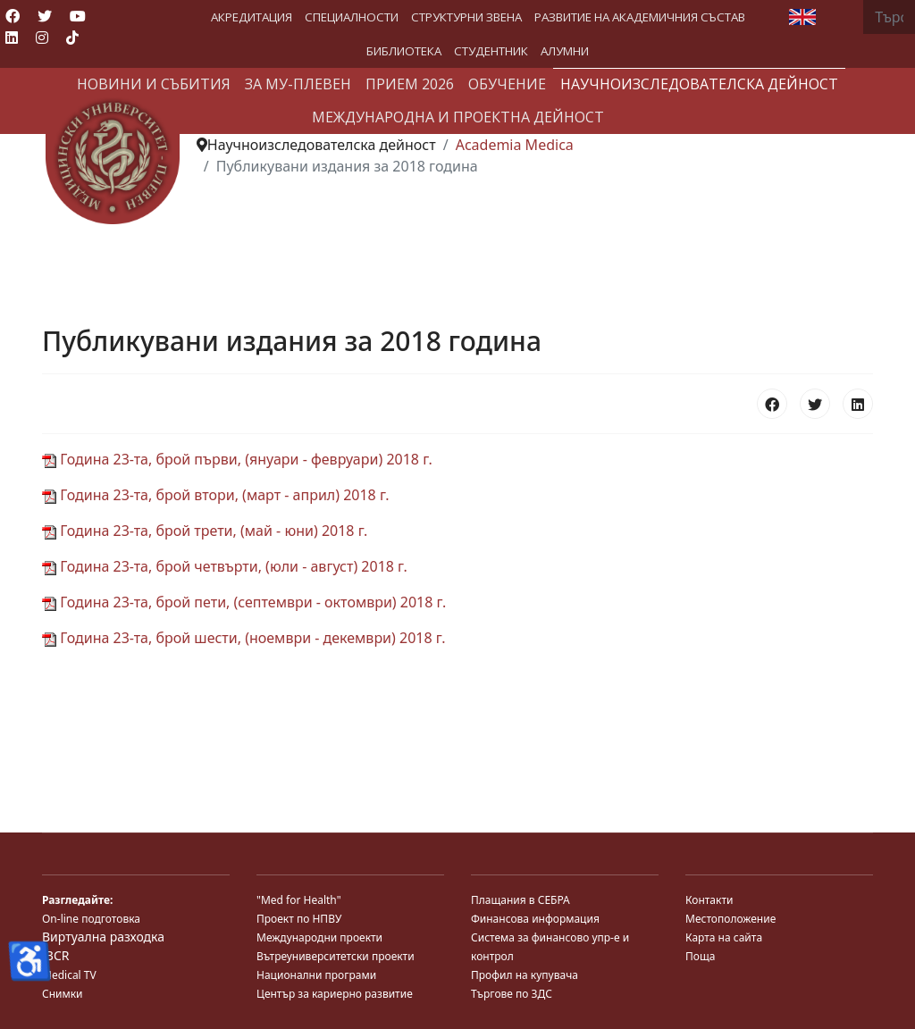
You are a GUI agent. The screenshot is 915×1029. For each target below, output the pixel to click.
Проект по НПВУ (298, 918)
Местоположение (730, 918)
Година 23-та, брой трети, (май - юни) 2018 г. (204, 530)
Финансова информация (535, 918)
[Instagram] (42, 37)
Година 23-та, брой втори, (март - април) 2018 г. (216, 495)
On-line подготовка (91, 918)
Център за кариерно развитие (334, 993)
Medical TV (69, 975)
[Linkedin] (11, 37)
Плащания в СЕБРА (520, 900)
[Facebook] (12, 16)
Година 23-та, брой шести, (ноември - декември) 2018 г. (243, 638)
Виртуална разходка (103, 936)
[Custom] (72, 37)
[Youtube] (78, 16)
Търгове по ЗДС (511, 993)
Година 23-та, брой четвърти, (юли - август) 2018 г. (224, 566)
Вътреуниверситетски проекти (335, 956)
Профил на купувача (524, 975)
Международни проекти (319, 937)
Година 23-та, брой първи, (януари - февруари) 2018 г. (237, 459)
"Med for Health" (298, 900)
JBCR (55, 955)
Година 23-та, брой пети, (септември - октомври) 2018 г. (244, 602)
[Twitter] (45, 16)
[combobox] (889, 17)
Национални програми (316, 975)
